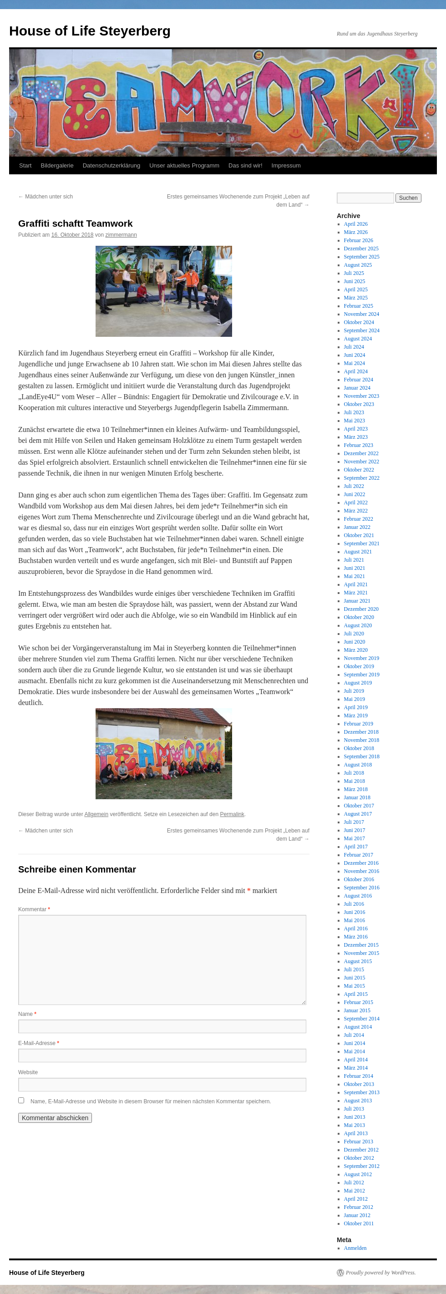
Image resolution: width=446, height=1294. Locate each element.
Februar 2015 (358, 1002)
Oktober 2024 (359, 322)
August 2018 (358, 764)
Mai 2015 (354, 986)
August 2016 (358, 896)
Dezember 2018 (361, 732)
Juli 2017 (354, 822)
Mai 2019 (354, 699)
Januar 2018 (357, 797)
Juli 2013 (354, 1109)
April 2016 (356, 928)
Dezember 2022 (361, 453)
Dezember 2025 (361, 248)
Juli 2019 (354, 691)
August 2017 (358, 814)
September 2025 (362, 257)
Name (27, 1014)
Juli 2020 (354, 633)
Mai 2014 (354, 1051)
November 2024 (362, 314)
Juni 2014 (354, 1043)
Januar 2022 (357, 527)
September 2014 (362, 1018)
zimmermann (121, 235)
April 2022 (356, 502)
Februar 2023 (358, 445)
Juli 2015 (354, 969)
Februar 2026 (358, 240)
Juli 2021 (354, 560)
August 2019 (358, 683)
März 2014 (356, 1068)
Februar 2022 (358, 519)
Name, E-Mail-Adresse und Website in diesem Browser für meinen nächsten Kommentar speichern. (150, 1101)
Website (28, 1072)
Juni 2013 (354, 1117)
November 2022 (362, 461)
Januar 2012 (357, 1215)
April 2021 (356, 584)
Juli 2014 (354, 1035)
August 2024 (358, 338)
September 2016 (362, 887)
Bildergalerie (57, 165)
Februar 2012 (358, 1207)
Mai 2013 (354, 1125)
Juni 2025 (354, 281)
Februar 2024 (358, 379)
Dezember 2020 (361, 609)
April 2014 (356, 1059)
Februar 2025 (358, 306)
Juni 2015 (354, 977)
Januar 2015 (357, 1010)
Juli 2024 (354, 347)
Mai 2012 (354, 1190)
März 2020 (356, 650)
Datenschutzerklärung (111, 165)
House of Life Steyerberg (90, 30)
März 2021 (356, 592)
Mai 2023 (354, 420)
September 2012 (362, 1166)
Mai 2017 (354, 838)
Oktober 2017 (359, 805)
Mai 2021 (354, 576)
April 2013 (356, 1133)
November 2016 (362, 871)
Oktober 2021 (359, 535)
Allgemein (96, 814)
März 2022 (356, 510)
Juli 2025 (354, 273)
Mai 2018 (354, 781)
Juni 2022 (354, 494)
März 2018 (356, 789)
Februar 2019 (358, 724)
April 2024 (356, 371)
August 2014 (358, 1027)
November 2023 (362, 396)
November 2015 (362, 953)
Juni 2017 (354, 830)
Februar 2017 (358, 855)
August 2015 (358, 961)
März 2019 (356, 715)
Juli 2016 (354, 904)
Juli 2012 (354, 1182)
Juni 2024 (354, 355)
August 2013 (358, 1100)
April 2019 (356, 707)
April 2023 (356, 429)
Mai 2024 (354, 363)
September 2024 (362, 330)
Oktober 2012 (359, 1158)
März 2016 (356, 937)
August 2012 (358, 1174)
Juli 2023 (354, 412)
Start (25, 165)
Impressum (286, 165)
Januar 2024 (357, 388)
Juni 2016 (354, 912)
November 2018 (362, 740)
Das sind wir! (245, 165)
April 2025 (356, 289)
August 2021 (358, 551)
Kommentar (34, 909)
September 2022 (362, 478)
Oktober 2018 (359, 748)
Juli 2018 (354, 773)
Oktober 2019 (359, 666)
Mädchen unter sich (45, 196)
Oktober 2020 (359, 617)
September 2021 (362, 543)
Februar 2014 (358, 1076)
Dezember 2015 (361, 945)
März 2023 (356, 437)
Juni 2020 (354, 642)
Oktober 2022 (359, 470)
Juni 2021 (354, 568)
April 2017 (356, 846)
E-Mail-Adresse (38, 1043)
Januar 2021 (357, 601)
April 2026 (356, 224)
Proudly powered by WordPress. (381, 1272)
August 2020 (358, 625)
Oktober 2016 (359, 879)
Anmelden (355, 1248)
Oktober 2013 (359, 1084)
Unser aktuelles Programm (184, 165)
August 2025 (358, 265)
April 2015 (356, 994)
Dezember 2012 (361, 1150)
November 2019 (362, 658)
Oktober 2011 (359, 1223)
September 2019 (362, 674)
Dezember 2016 (361, 863)
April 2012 (356, 1199)
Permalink (232, 814)
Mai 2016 (354, 920)
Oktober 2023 (359, 404)
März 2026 (356, 232)
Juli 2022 (354, 486)
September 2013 (362, 1092)
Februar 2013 (358, 1141)
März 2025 (356, 297)
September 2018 (362, 756)
